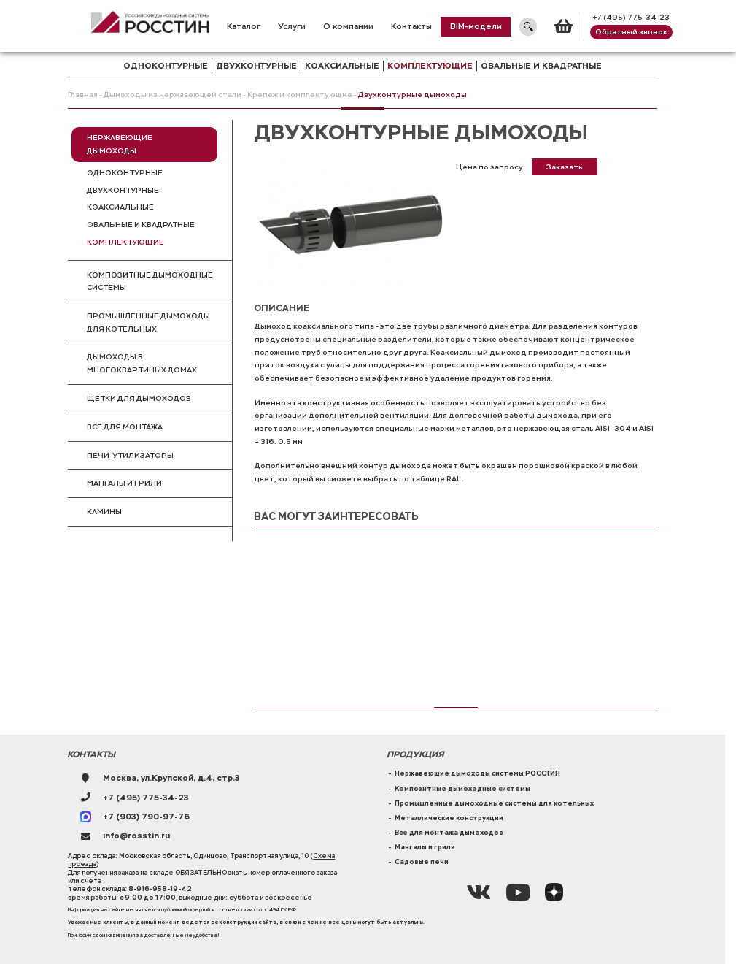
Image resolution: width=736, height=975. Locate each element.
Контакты (411, 26)
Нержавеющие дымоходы (119, 144)
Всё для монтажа (125, 427)
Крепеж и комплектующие (299, 94)
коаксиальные (342, 66)
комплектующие (430, 66)
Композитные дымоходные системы (150, 281)
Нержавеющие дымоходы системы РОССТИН (477, 773)
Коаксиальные (120, 207)
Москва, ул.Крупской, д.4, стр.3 (171, 778)
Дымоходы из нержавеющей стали (172, 94)
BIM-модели (476, 26)
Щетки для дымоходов (139, 398)
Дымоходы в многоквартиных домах (142, 363)
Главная (83, 94)
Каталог (243, 26)
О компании (348, 26)
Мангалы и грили (124, 483)
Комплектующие (125, 242)
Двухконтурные (123, 190)
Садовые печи (422, 861)
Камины (104, 511)
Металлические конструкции (449, 818)
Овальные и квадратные (541, 66)
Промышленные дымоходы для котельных (148, 322)
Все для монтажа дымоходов (449, 832)
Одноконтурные (125, 172)
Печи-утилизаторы (130, 455)
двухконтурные (256, 66)
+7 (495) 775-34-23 (631, 17)
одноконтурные (165, 66)
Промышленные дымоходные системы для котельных (494, 803)
